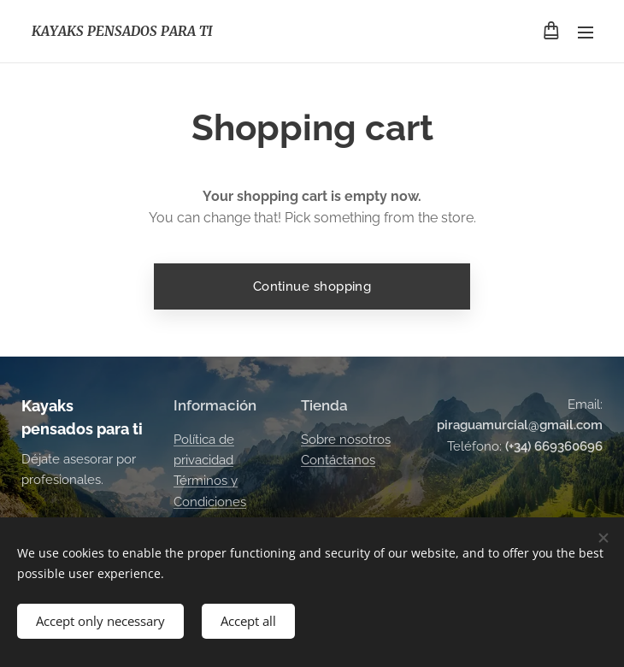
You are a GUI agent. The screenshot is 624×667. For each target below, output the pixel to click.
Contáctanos (338, 460)
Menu (585, 32)
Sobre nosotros (346, 439)
